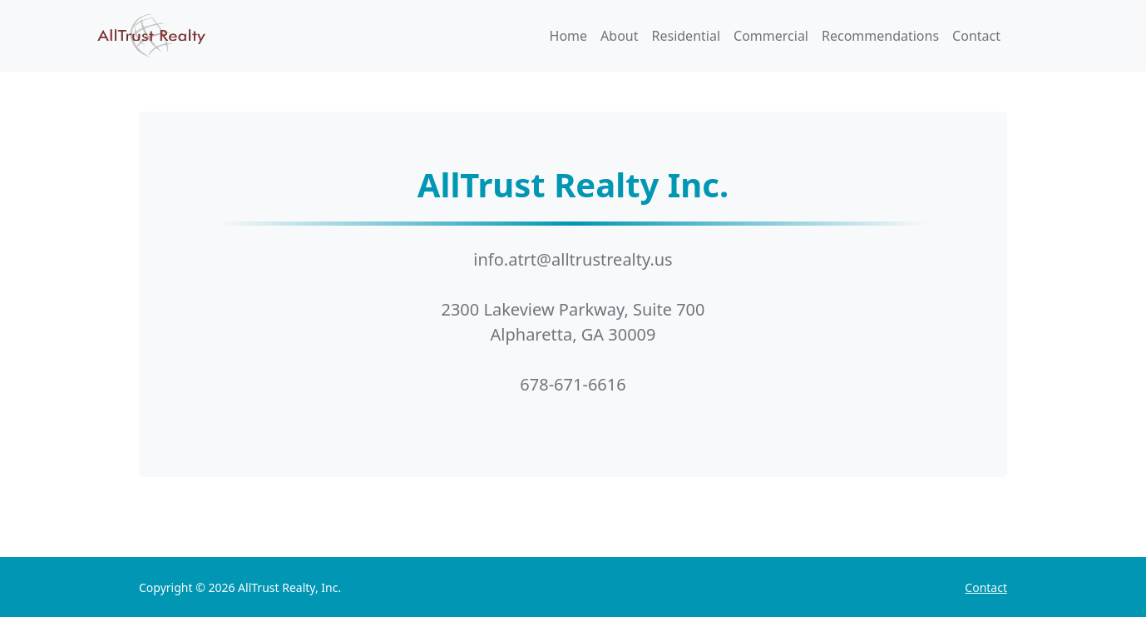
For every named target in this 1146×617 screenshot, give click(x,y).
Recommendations (880, 36)
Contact (976, 36)
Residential (686, 36)
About (619, 36)
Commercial (771, 36)
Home (569, 36)
